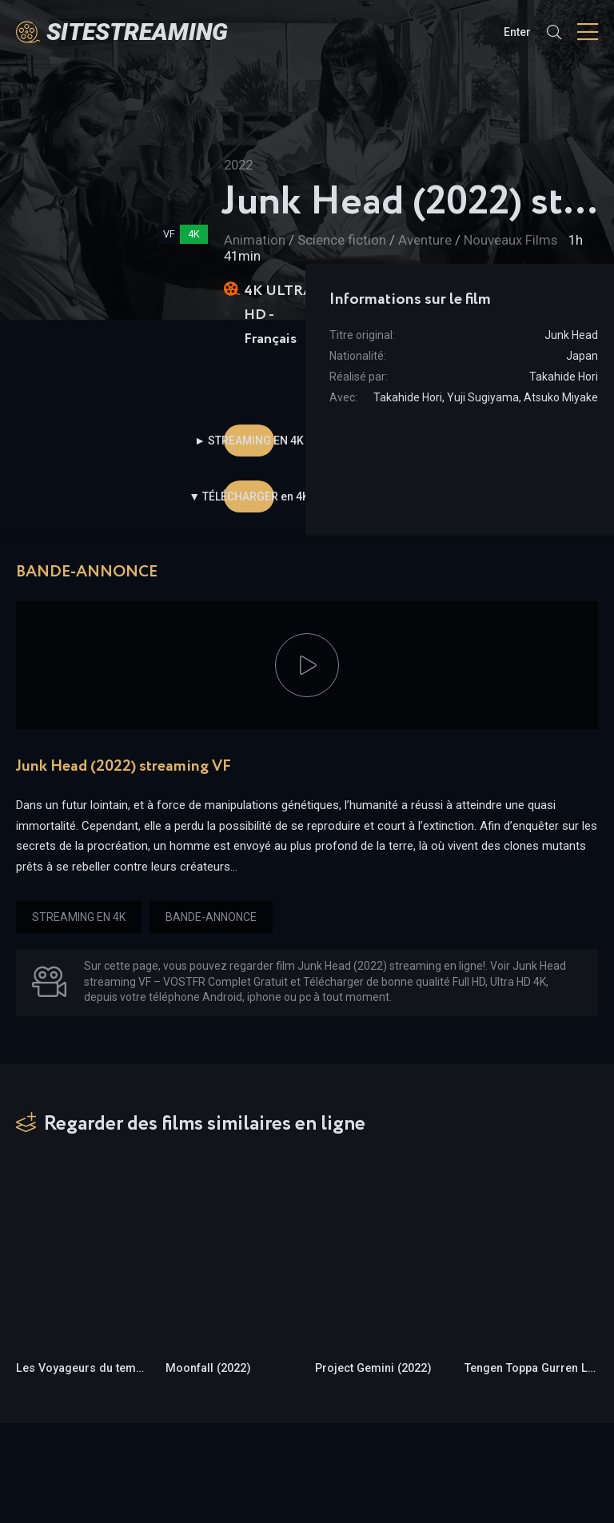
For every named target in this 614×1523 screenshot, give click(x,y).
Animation (254, 240)
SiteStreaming (137, 32)
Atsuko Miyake (561, 397)
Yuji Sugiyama (483, 397)
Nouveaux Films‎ (510, 240)
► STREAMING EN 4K (249, 440)
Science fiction (343, 240)
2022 (238, 165)
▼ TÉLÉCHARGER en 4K (249, 496)
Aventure (425, 240)
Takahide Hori (563, 376)
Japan (582, 355)
